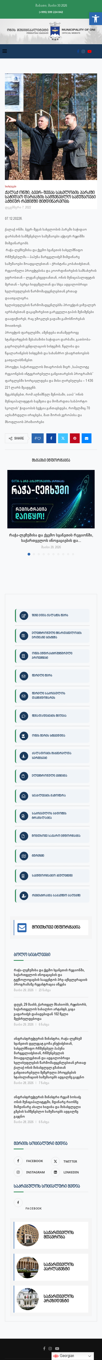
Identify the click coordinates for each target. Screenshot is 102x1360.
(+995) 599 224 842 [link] (51, 12)
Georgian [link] (63, 1356)
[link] (95, 18)
